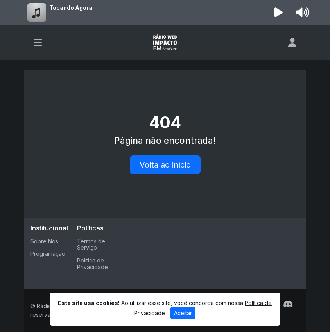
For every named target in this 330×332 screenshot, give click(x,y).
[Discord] (288, 304)
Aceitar (183, 313)
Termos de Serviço (91, 244)
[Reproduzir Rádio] (278, 12)
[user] (292, 42)
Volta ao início (165, 165)
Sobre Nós (44, 241)
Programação (47, 253)
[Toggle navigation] (38, 42)
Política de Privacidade (92, 263)
